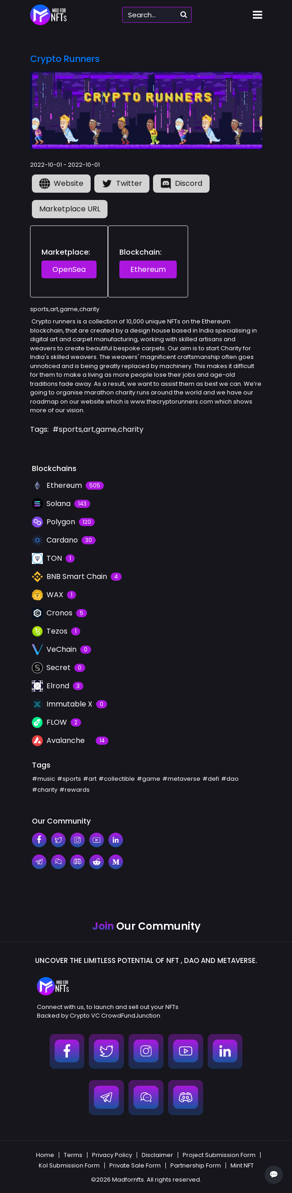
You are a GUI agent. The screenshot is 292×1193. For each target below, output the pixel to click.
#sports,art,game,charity (97, 429)
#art (90, 778)
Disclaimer (157, 1155)
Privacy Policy (112, 1155)
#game (148, 778)
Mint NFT (242, 1165)
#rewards (74, 789)
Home (45, 1155)
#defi (210, 778)
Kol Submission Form (69, 1165)
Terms (73, 1155)
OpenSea (69, 269)
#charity (44, 789)
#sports (69, 778)
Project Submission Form (219, 1155)
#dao (230, 778)
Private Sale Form (135, 1165)
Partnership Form (195, 1165)
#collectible (116, 778)
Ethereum (148, 269)
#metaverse (181, 778)
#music (43, 778)
